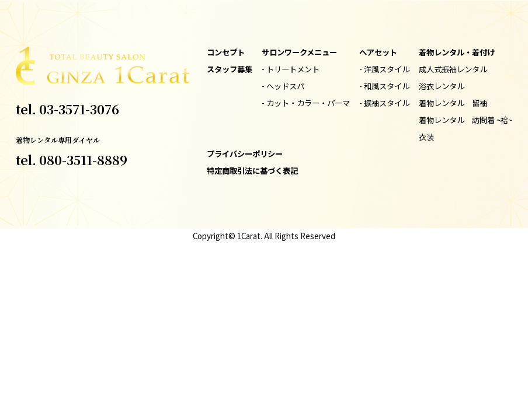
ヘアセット (378, 52)
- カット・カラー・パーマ (306, 102)
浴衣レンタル (441, 86)
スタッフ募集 (229, 69)
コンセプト (226, 52)
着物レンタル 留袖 (453, 102)
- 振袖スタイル (384, 102)
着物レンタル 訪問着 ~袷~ (465, 119)
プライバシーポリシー (245, 153)
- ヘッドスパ (283, 86)
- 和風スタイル (384, 86)
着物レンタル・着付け (457, 52)
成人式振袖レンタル (453, 69)
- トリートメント (290, 69)
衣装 (426, 136)
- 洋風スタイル (384, 69)
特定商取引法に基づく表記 (252, 170)
